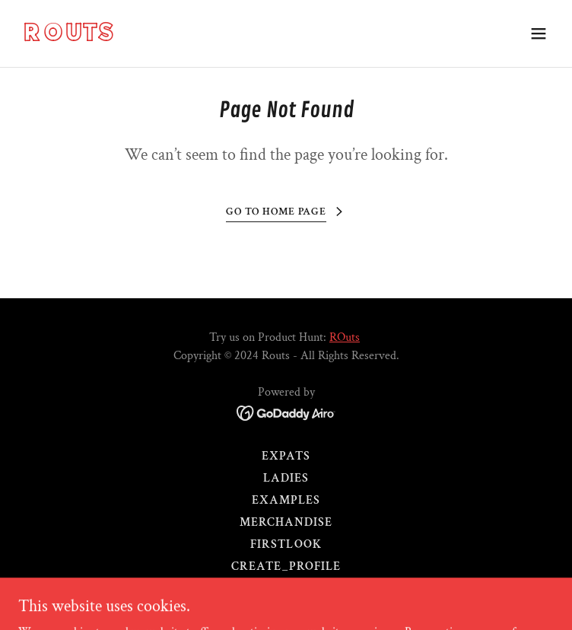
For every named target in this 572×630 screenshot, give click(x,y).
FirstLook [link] (285, 544)
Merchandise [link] (286, 522)
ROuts (344, 337)
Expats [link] (286, 456)
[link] (205, 38)
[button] (538, 33)
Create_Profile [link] (286, 566)
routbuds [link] (285, 589)
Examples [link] (286, 500)
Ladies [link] (286, 478)
